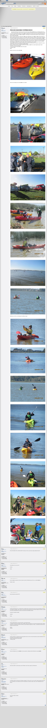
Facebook (44, 26)
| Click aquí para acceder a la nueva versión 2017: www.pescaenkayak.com (23, 9)
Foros (2, 26)
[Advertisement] (23, 17)
